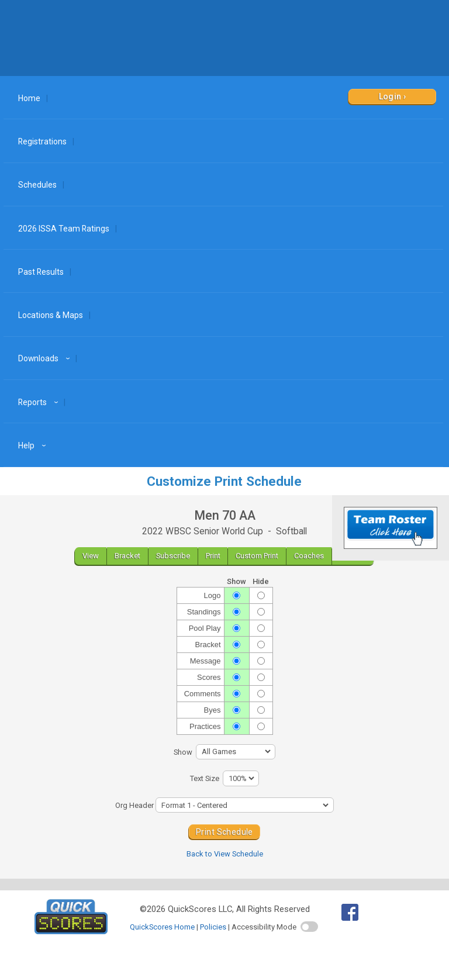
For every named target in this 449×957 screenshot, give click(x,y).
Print (213, 555)
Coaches (309, 555)
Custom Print (257, 555)
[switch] (309, 926)
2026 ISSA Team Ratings (63, 228)
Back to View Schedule (224, 853)
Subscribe (173, 555)
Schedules (37, 184)
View (90, 555)
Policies (213, 927)
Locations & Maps (50, 315)
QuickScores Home (162, 927)
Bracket (127, 555)
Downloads (45, 358)
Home (29, 98)
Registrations (42, 141)
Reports (39, 402)
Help (33, 445)
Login (390, 96)
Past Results (41, 272)
